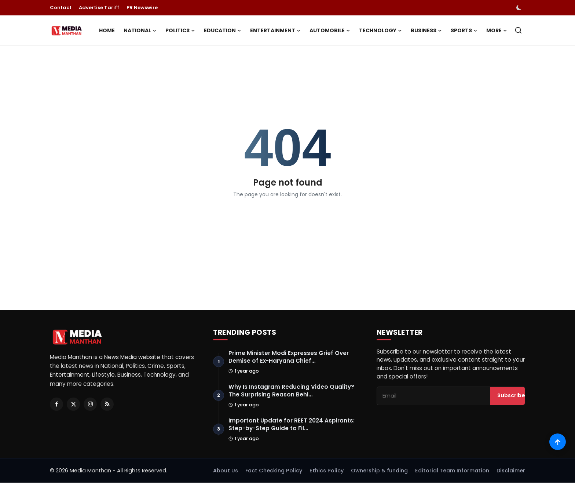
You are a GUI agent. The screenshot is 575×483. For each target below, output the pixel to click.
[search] (518, 30)
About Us (225, 471)
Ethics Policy (327, 471)
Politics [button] (180, 30)
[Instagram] (90, 404)
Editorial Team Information (452, 471)
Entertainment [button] (275, 30)
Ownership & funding (379, 471)
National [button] (140, 30)
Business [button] (426, 30)
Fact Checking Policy (273, 471)
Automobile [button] (330, 30)
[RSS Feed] (107, 404)
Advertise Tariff (99, 7)
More (496, 30)
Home (107, 30)
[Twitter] (73, 404)
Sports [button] (464, 30)
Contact (61, 7)
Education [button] (222, 30)
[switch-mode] (519, 7)
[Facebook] (56, 404)
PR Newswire (142, 7)
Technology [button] (380, 30)
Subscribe (511, 396)
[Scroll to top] (557, 441)
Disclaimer (511, 471)
